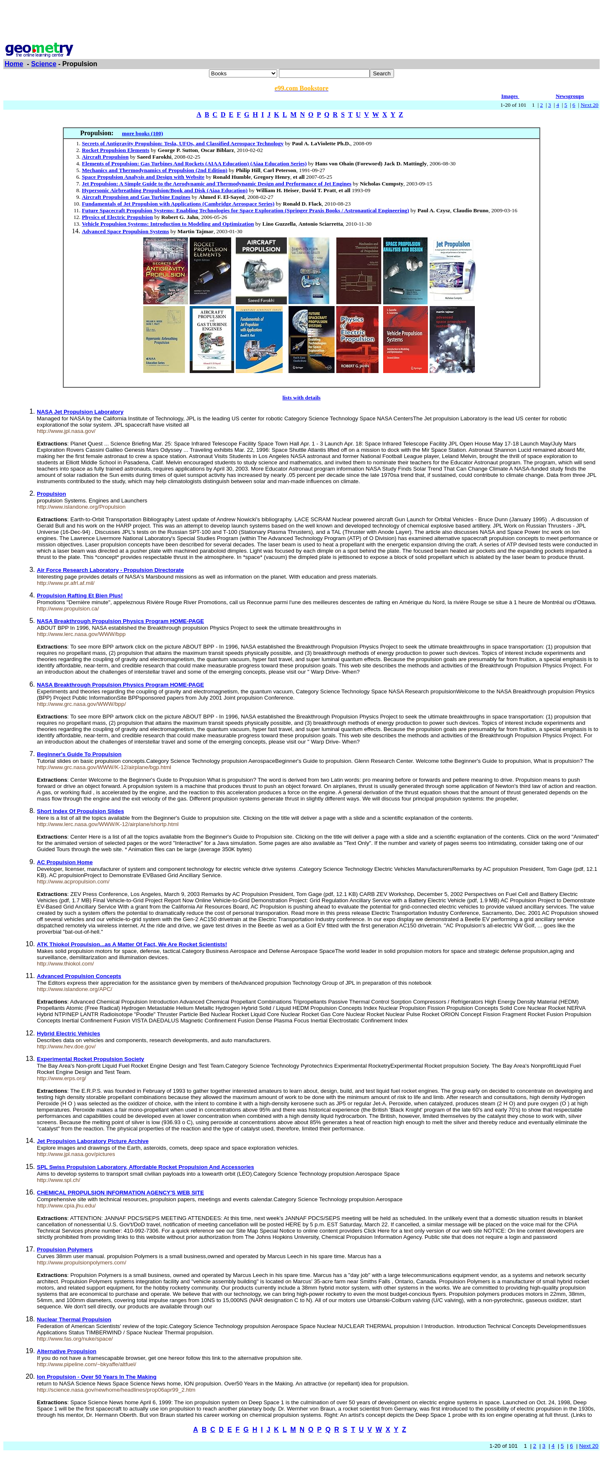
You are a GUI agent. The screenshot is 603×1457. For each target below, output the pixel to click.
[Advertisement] (301, 22)
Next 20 (589, 105)
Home (14, 63)
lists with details (301, 397)
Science (43, 63)
